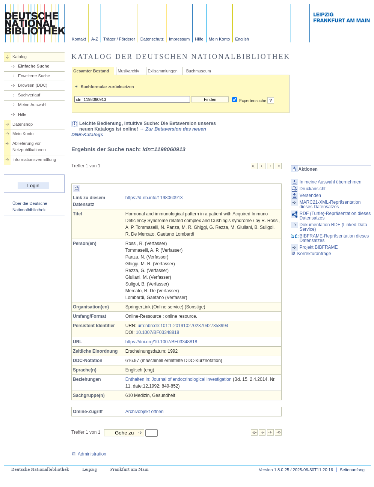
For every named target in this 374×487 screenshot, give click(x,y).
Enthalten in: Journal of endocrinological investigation (178, 379)
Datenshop (22, 124)
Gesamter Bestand (91, 71)
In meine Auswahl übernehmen (331, 182)
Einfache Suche (33, 66)
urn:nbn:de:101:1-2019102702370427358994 (182, 325)
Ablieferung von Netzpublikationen (29, 146)
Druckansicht (313, 188)
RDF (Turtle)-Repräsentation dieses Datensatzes (335, 216)
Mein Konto (219, 39)
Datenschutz (152, 39)
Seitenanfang (352, 469)
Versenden (310, 195)
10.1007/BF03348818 (157, 332)
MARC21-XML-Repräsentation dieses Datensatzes (330, 204)
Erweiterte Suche (34, 76)
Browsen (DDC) (32, 85)
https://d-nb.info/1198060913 (154, 197)
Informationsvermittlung (34, 159)
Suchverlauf (29, 95)
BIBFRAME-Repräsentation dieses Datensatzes (334, 238)
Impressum (179, 39)
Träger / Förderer (119, 39)
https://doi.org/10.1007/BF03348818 (161, 341)
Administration (88, 454)
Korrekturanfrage (311, 253)
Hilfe (199, 39)
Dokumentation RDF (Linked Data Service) (333, 227)
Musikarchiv (128, 71)
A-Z (94, 39)
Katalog (19, 56)
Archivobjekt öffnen (144, 411)
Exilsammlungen (162, 71)
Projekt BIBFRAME (319, 247)
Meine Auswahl (32, 104)
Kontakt (79, 39)
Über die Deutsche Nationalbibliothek (29, 206)
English (242, 39)
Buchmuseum (198, 71)
